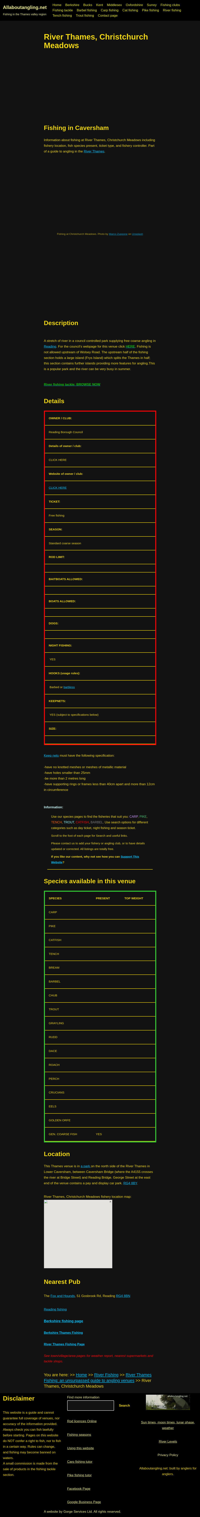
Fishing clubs (170, 5)
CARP (133, 816)
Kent (99, 5)
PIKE (142, 816)
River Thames (94, 151)
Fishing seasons (79, 1435)
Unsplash (137, 234)
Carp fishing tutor (79, 1462)
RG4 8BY (130, 1183)
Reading (50, 346)
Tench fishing (62, 15)
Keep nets (51, 755)
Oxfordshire (134, 5)
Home (57, 5)
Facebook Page (78, 1489)
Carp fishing (110, 10)
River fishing (172, 10)
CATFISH (82, 822)
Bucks (87, 5)
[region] (100, 87)
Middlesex (114, 5)
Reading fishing (55, 1309)
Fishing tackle (63, 10)
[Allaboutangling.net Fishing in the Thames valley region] (25, 10)
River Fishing (106, 1375)
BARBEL (97, 822)
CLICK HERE (58, 487)
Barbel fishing (87, 10)
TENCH (56, 822)
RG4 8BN (123, 1296)
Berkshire (72, 5)
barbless (69, 687)
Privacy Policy (168, 1455)
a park (86, 1166)
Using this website (80, 1448)
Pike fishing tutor (79, 1475)
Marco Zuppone (118, 234)
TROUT (68, 822)
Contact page (108, 15)
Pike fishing (150, 10)
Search (124, 1405)
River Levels (168, 1441)
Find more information (83, 1397)
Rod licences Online (82, 1421)
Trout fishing (85, 15)
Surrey (152, 5)
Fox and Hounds (63, 1296)
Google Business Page (84, 1502)
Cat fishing (130, 10)
